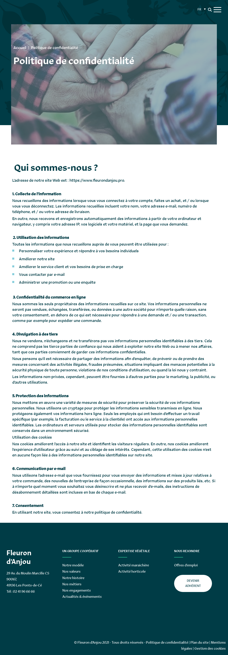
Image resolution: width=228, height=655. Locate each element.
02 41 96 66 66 (24, 591)
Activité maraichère (133, 565)
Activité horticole (132, 571)
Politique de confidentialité (167, 642)
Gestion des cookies (210, 648)
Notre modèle (73, 565)
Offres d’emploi (186, 565)
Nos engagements (76, 590)
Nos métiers (71, 584)
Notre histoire (73, 578)
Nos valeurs (71, 571)
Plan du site (199, 642)
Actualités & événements (82, 596)
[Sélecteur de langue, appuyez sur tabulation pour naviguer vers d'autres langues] (201, 9)
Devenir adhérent (193, 583)
